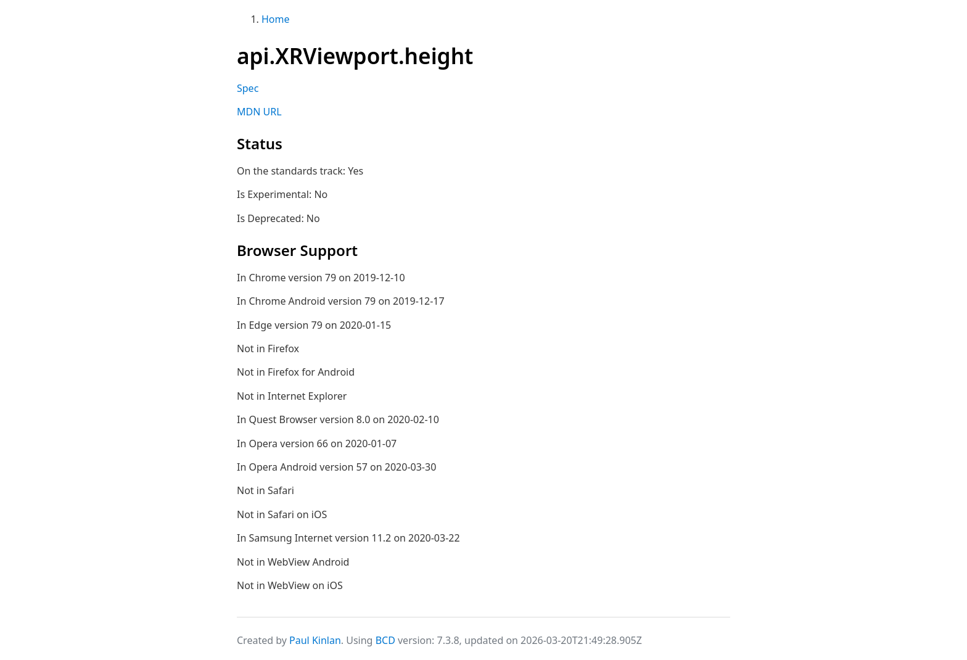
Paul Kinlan (315, 640)
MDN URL (259, 111)
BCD (385, 640)
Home (275, 19)
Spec (247, 88)
